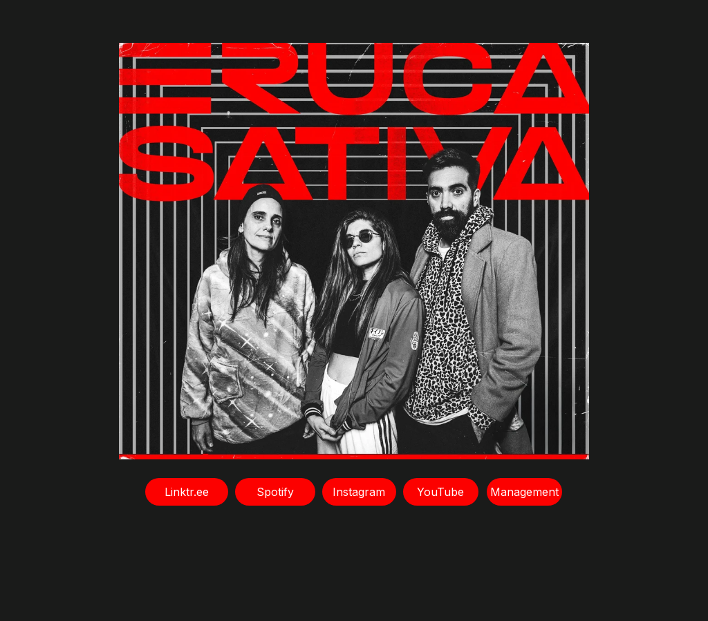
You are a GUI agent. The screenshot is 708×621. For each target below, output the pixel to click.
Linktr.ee (187, 492)
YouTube (440, 492)
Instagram (359, 492)
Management (524, 492)
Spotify (275, 492)
